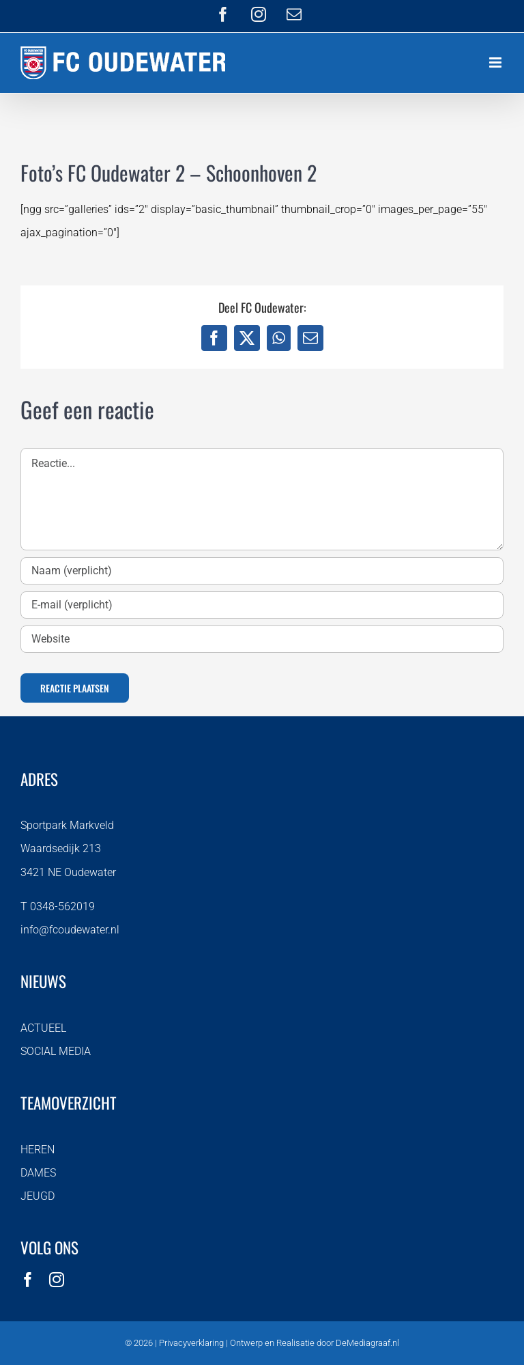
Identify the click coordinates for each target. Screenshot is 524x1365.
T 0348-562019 (57, 906)
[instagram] (56, 1279)
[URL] (262, 639)
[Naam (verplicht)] (262, 571)
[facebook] (27, 1279)
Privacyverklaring (191, 1343)
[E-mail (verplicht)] (262, 605)
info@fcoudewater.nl (69, 929)
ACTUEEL (43, 1028)
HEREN (37, 1149)
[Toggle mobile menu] (496, 62)
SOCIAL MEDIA (55, 1051)
